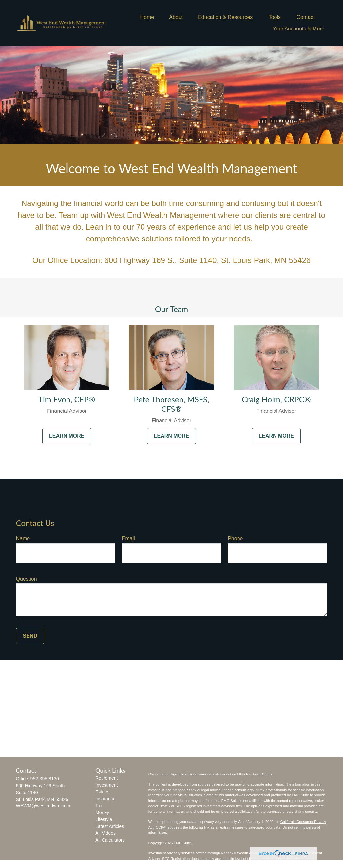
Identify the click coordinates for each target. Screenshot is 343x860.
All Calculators (109, 840)
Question (26, 579)
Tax (99, 805)
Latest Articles (109, 826)
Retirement (106, 778)
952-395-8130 (44, 778)
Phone (235, 538)
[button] (147, 17)
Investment (106, 785)
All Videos (105, 833)
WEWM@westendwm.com (43, 805)
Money (102, 812)
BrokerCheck (261, 774)
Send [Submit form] (30, 636)
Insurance (105, 798)
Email (128, 538)
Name (23, 538)
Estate (101, 791)
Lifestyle (103, 819)
